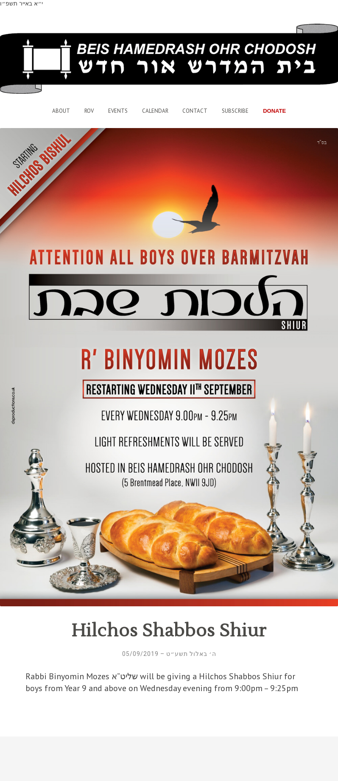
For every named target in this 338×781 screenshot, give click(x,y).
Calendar (155, 110)
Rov (89, 110)
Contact (194, 110)
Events (118, 110)
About (61, 110)
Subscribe (235, 110)
